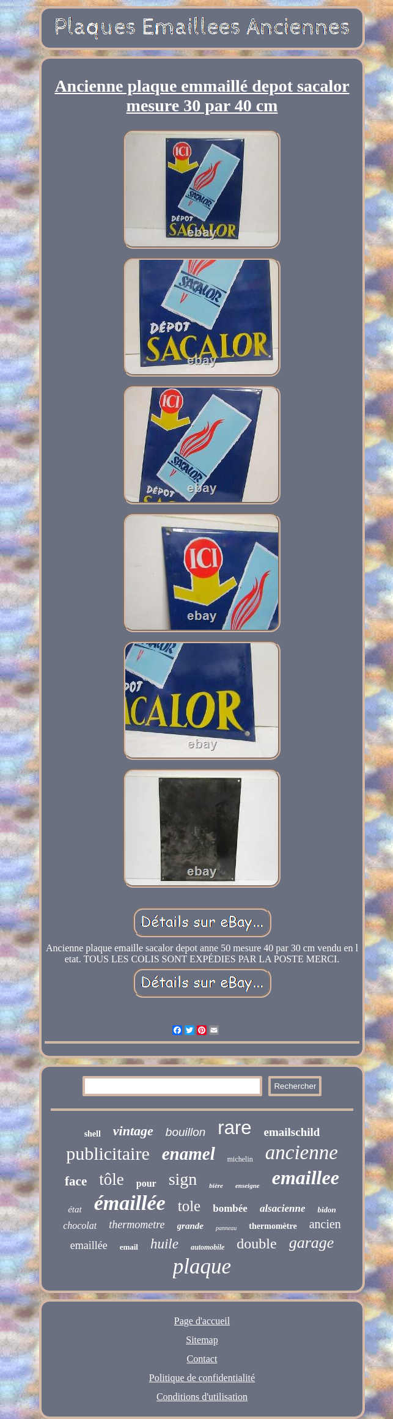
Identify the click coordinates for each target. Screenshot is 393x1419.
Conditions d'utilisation (202, 1396)
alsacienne (283, 1208)
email (129, 1246)
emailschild (292, 1132)
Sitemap (202, 1340)
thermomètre (272, 1226)
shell (92, 1133)
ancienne (301, 1152)
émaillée (130, 1203)
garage (311, 1242)
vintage (133, 1130)
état (75, 1209)
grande (190, 1226)
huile (164, 1243)
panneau (226, 1228)
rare (234, 1127)
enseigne (247, 1185)
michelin (240, 1159)
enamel (188, 1153)
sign (183, 1179)
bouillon (186, 1132)
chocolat (80, 1225)
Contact (202, 1359)
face (76, 1181)
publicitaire (108, 1153)
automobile (207, 1247)
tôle (111, 1179)
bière (216, 1185)
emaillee (305, 1178)
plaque (202, 1266)
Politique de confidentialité (202, 1378)
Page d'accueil (202, 1321)
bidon (326, 1209)
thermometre (136, 1224)
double (256, 1243)
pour (146, 1183)
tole (189, 1206)
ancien (325, 1224)
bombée (230, 1208)
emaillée (89, 1245)
